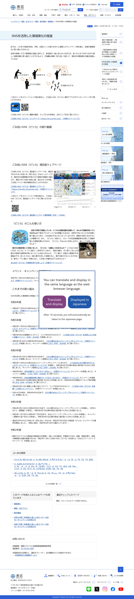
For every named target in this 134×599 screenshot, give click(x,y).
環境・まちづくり (27, 21)
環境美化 (51, 21)
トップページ (15, 21)
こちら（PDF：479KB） (24, 382)
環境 (36, 21)
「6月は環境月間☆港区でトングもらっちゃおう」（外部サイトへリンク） (51, 378)
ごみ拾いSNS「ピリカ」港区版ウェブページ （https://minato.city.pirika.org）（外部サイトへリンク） (32, 189)
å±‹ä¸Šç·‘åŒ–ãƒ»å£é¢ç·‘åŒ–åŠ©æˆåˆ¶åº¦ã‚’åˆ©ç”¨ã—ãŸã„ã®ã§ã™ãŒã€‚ (53, 459)
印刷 (91, 26)
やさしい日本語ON (91, 4)
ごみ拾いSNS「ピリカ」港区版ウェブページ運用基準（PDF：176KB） (38, 215)
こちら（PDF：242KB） (47, 367)
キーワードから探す (60, 9)
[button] (63, 4)
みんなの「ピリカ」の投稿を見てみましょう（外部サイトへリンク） (37, 263)
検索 (120, 9)
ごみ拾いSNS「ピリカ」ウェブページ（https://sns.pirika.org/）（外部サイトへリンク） (46, 118)
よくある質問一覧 (52, 484)
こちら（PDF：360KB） (86, 328)
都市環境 (43, 21)
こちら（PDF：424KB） (37, 374)
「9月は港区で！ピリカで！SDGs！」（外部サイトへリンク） (47, 371)
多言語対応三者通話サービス (26, 555)
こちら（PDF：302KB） (57, 343)
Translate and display (54, 301)
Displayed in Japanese (80, 301)
